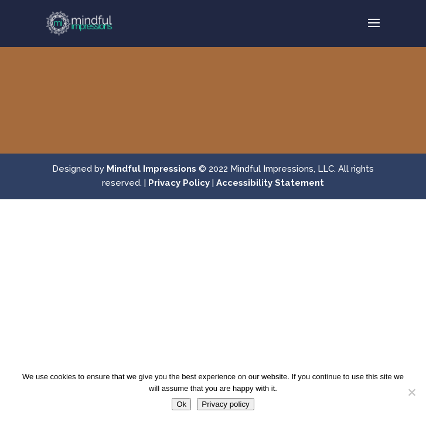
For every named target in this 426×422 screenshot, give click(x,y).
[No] (411, 392)
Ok (181, 404)
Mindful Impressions (151, 169)
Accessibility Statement (270, 183)
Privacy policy (225, 404)
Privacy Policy (179, 183)
